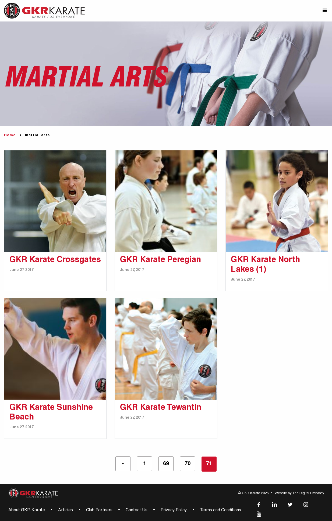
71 (209, 464)
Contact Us (136, 510)
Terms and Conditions (220, 510)
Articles (65, 510)
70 (187, 464)
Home (10, 135)
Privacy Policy (174, 510)
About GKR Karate (26, 510)
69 (166, 464)
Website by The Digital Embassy (299, 493)
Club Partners (99, 510)
